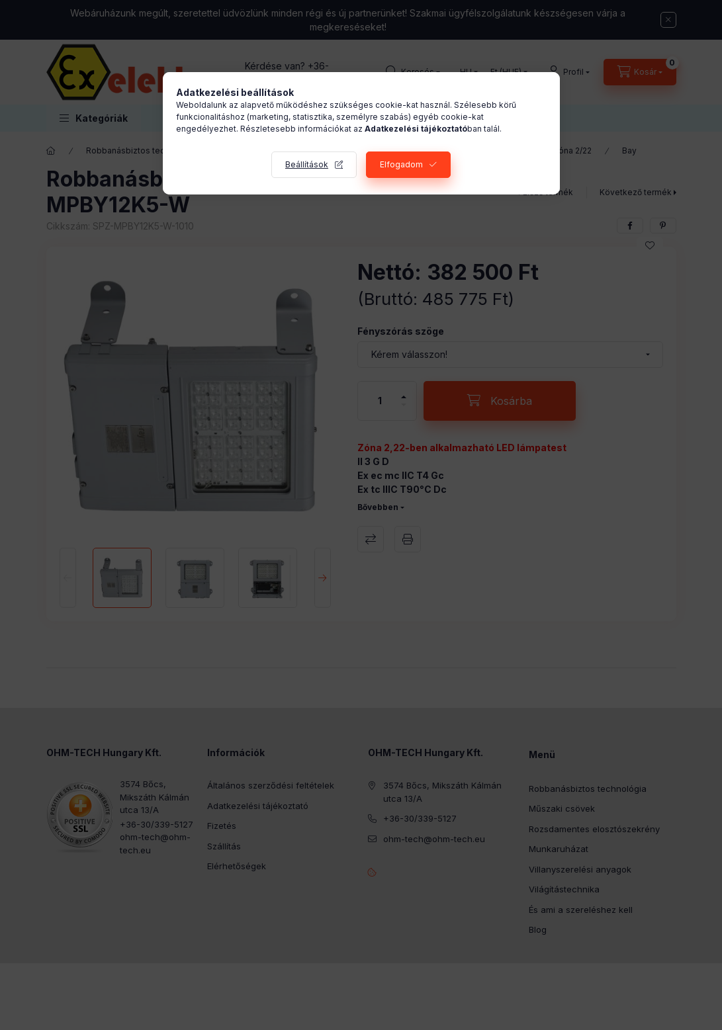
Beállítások (306, 164)
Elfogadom (401, 164)
